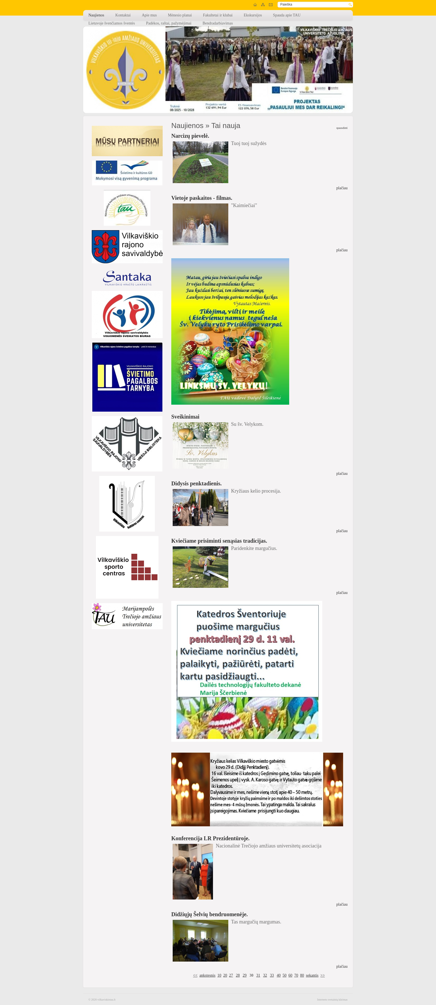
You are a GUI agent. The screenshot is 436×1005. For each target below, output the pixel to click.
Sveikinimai (185, 417)
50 (284, 975)
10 (219, 975)
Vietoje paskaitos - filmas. (201, 198)
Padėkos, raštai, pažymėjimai (168, 23)
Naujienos (96, 15)
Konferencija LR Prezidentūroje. (210, 838)
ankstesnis (207, 975)
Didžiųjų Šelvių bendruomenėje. (209, 914)
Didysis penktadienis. (196, 483)
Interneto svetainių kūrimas (332, 999)
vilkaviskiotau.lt (107, 999)
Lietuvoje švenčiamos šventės (111, 23)
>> (322, 975)
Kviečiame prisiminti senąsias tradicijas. (219, 541)
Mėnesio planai (180, 15)
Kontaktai (123, 15)
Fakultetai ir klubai (218, 15)
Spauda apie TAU (287, 15)
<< (195, 975)
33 (272, 975)
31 (258, 975)
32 (265, 975)
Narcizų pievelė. (190, 136)
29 (245, 975)
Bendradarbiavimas (217, 23)
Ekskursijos (253, 15)
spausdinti (342, 127)
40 (279, 975)
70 (296, 975)
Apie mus (149, 15)
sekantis (312, 975)
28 (238, 975)
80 (302, 975)
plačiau (342, 188)
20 (225, 975)
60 (290, 975)
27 (231, 975)
